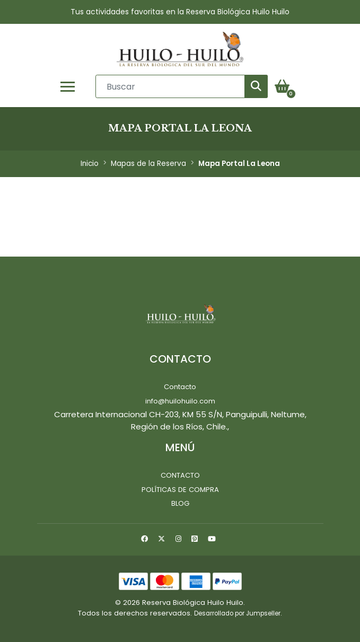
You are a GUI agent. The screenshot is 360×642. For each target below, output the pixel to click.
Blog (180, 503)
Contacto (180, 387)
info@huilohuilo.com (180, 401)
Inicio (90, 164)
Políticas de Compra (180, 490)
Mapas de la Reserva (148, 164)
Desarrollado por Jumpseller (237, 613)
